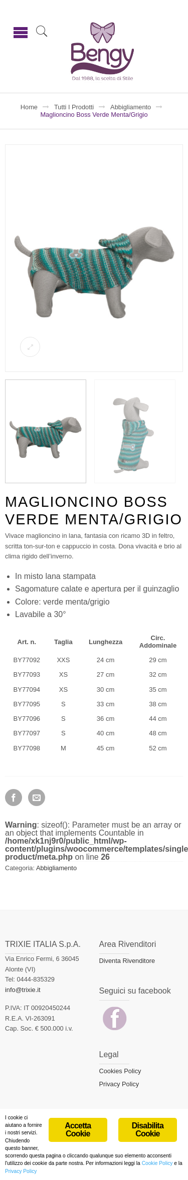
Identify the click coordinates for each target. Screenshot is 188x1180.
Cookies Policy (120, 1071)
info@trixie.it (23, 990)
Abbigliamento (130, 107)
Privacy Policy (119, 1084)
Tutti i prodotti (74, 107)
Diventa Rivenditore (127, 960)
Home (29, 107)
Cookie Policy (157, 1164)
